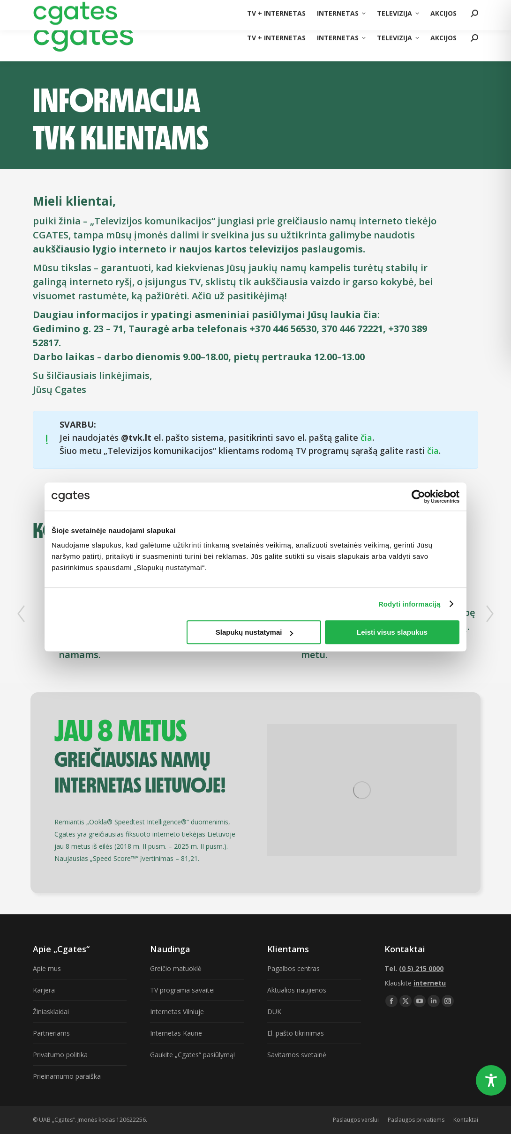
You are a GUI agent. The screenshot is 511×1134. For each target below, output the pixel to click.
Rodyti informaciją (409, 604)
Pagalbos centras (293, 968)
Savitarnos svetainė (296, 1054)
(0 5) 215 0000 (457, 7)
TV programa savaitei (182, 990)
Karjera (44, 990)
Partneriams (51, 1033)
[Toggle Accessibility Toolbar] (491, 1080)
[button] (21, 613)
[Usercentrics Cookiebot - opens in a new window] (418, 496)
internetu (429, 982)
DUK (274, 1011)
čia (366, 437)
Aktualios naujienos (296, 990)
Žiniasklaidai (51, 1011)
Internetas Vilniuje (177, 1011)
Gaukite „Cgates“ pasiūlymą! (192, 1054)
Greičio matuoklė (176, 968)
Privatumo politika (60, 1054)
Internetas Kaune (176, 1033)
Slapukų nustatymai (254, 632)
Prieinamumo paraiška (67, 1076)
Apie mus (47, 968)
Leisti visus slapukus (392, 632)
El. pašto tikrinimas (295, 1033)
